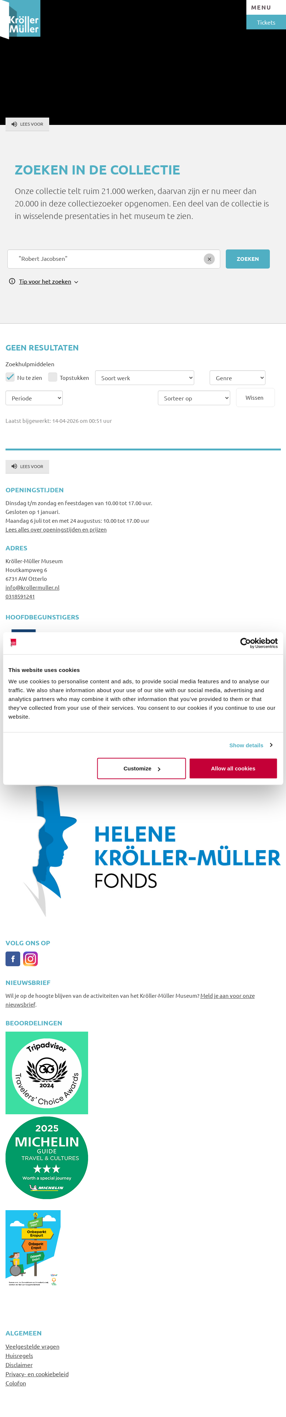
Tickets (266, 22)
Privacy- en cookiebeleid (37, 1373)
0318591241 (20, 596)
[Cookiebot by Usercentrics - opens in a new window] (245, 642)
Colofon (16, 1383)
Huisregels (19, 1355)
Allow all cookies (233, 768)
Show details (246, 745)
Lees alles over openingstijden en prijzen (56, 529)
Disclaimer (19, 1364)
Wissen (255, 397)
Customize (142, 768)
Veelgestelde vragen (32, 1346)
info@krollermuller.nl (32, 587)
